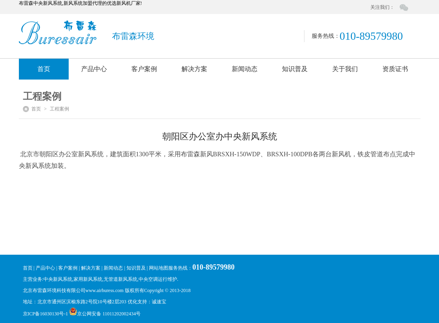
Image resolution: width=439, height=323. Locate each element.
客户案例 (144, 68)
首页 (43, 68)
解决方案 (194, 68)
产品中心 (94, 68)
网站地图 (158, 268)
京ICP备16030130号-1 (46, 314)
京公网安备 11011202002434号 (105, 314)
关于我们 (345, 68)
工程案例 (59, 109)
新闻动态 (244, 68)
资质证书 (395, 68)
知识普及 (295, 68)
